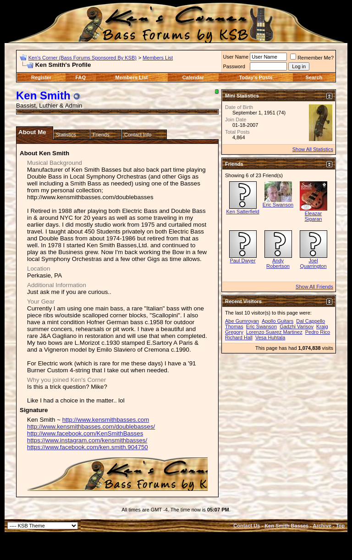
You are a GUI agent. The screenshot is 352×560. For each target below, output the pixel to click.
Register (41, 77)
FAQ (80, 77)
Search (314, 77)
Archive (322, 525)
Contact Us (246, 525)
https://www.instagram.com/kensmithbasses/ (87, 440)
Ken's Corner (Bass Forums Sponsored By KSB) (82, 57)
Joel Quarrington (313, 263)
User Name (236, 57)
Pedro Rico (317, 332)
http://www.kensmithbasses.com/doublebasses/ (91, 426)
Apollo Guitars (277, 321)
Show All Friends (314, 286)
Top (340, 525)
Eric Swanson (278, 204)
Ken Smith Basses (286, 525)
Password (234, 66)
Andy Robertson (278, 263)
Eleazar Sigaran (313, 216)
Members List (158, 57)
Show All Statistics (312, 149)
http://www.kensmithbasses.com (105, 419)
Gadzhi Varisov (297, 326)
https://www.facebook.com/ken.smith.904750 (87, 447)
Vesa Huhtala (270, 337)
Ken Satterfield (242, 211)
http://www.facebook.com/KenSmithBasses (85, 433)
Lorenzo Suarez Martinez (274, 332)
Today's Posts (255, 77)
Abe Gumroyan (242, 321)
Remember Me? (312, 57)
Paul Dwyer (242, 260)
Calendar (193, 77)
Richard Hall (239, 337)
